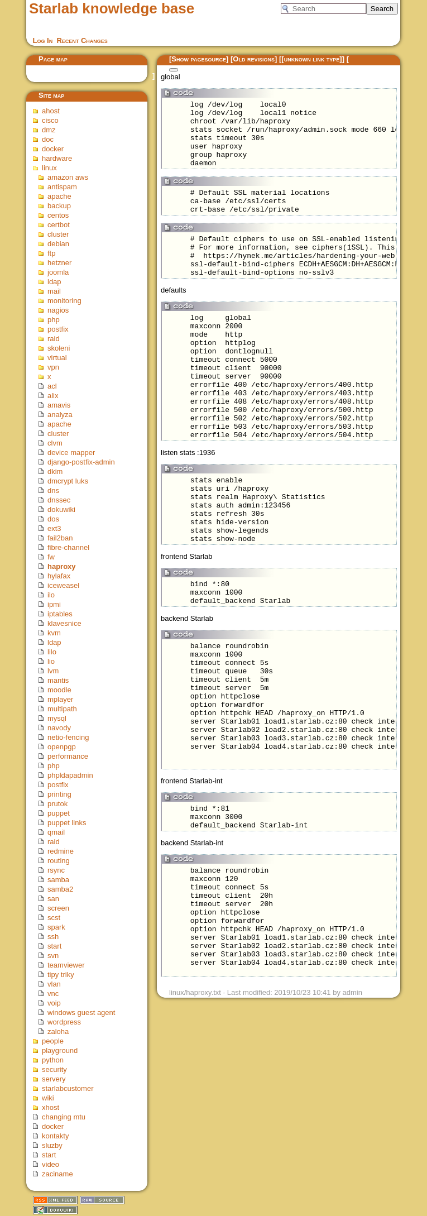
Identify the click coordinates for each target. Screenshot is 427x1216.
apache (59, 196)
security (54, 1069)
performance (67, 756)
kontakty (55, 1136)
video (50, 1164)
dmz (49, 130)
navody (59, 728)
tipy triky (60, 974)
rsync (56, 870)
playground (60, 1050)
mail (54, 291)
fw (51, 557)
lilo (51, 652)
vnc (53, 993)
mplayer (60, 699)
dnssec (58, 500)
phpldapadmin (70, 775)
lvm (53, 671)
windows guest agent (81, 1012)
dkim (55, 471)
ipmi (54, 604)
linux (49, 168)
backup (59, 206)
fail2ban (60, 538)
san (53, 898)
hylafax (58, 576)
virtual (57, 357)
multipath (62, 709)
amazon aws (67, 177)
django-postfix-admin (81, 462)
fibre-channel (68, 547)
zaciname (57, 1174)
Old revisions (254, 59)
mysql (56, 718)
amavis (58, 405)
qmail (56, 832)
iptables (60, 614)
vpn (53, 367)
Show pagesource (198, 59)
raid (53, 338)
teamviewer (65, 965)
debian (58, 244)
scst (53, 917)
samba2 (60, 889)
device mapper (71, 452)
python (53, 1060)
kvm (54, 633)
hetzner (59, 262)
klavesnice (64, 623)
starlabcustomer (67, 1088)
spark (56, 927)
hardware (57, 158)
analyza (60, 414)
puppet (58, 813)
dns (53, 490)
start (54, 946)
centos (58, 215)
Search (382, 8)
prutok (57, 804)
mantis (58, 680)
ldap (54, 281)
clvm (55, 443)
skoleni (58, 348)
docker (53, 149)
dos (53, 519)
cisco (50, 120)
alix (53, 395)
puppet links (66, 822)
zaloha (58, 1031)
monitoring (64, 300)
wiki (48, 1098)
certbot (58, 225)
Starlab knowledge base (111, 8)
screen (58, 908)
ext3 (54, 528)
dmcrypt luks (67, 481)
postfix (58, 329)
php (53, 319)
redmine (60, 851)
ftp (51, 253)
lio (51, 661)
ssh (53, 936)
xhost (50, 1107)
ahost (51, 111)
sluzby (52, 1145)
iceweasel (63, 585)
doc (48, 139)
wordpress (64, 1022)
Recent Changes (81, 40)
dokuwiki (61, 509)
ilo (51, 595)
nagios (58, 310)
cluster (58, 234)
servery (54, 1079)
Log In (43, 40)
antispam (62, 187)
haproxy (61, 566)
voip (54, 1003)
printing (59, 794)
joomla (58, 272)
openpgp (61, 747)
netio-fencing (68, 737)
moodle (59, 690)
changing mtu (63, 1117)
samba (58, 879)
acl (52, 386)
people (53, 1041)
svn (53, 955)
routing (58, 860)
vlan (54, 984)
